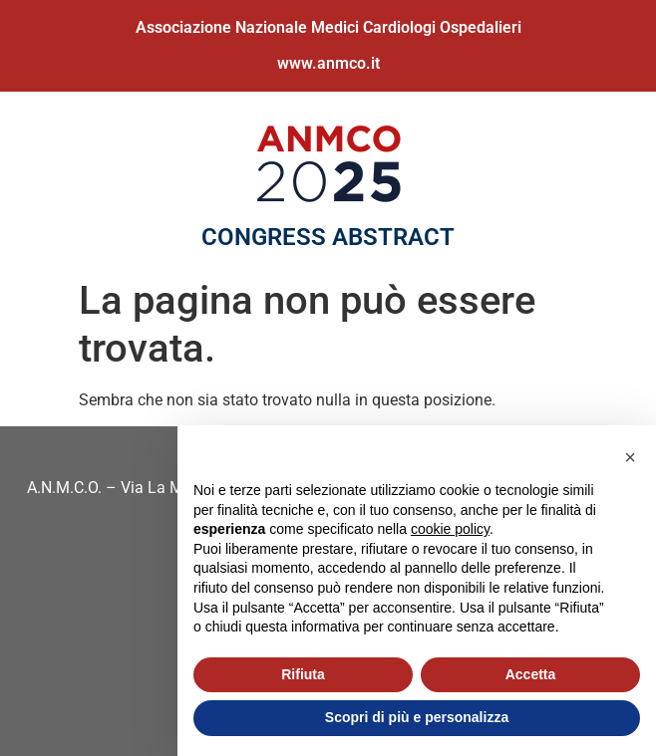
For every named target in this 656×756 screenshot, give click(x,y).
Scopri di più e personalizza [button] (416, 717)
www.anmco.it (328, 63)
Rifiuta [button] (303, 674)
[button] (630, 457)
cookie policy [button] (450, 529)
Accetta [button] (530, 674)
